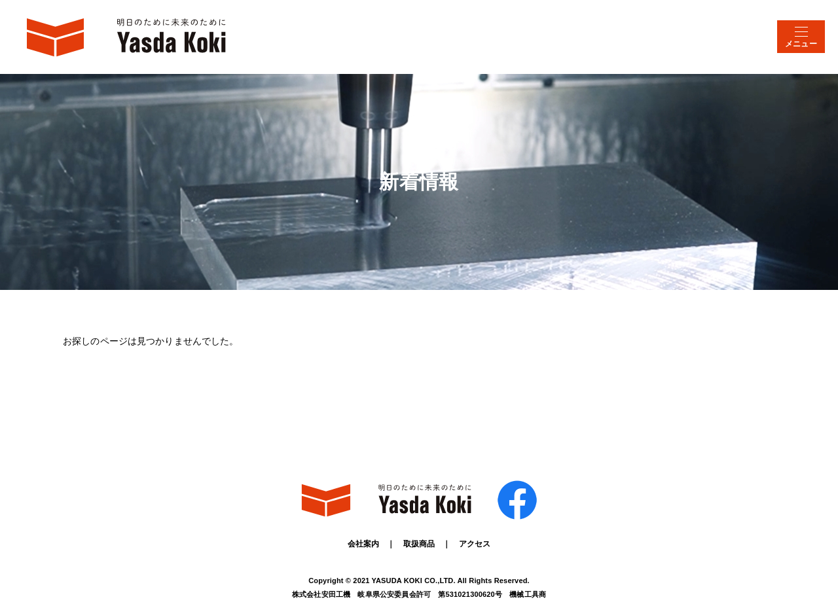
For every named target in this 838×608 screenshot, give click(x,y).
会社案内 (364, 543)
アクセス (475, 543)
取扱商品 (419, 543)
